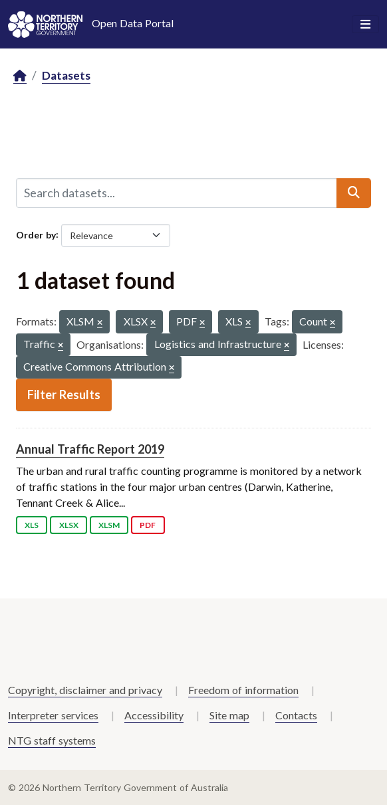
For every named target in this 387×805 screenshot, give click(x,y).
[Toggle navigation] (365, 24)
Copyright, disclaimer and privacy (85, 689)
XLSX (68, 525)
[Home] (20, 76)
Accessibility (154, 715)
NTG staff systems (52, 740)
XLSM (109, 525)
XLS (32, 525)
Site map (229, 715)
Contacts (296, 715)
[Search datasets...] (176, 192)
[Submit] (353, 192)
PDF (148, 525)
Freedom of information (243, 689)
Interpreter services (53, 715)
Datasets (66, 75)
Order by (36, 234)
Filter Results (63, 394)
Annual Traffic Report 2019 (90, 449)
